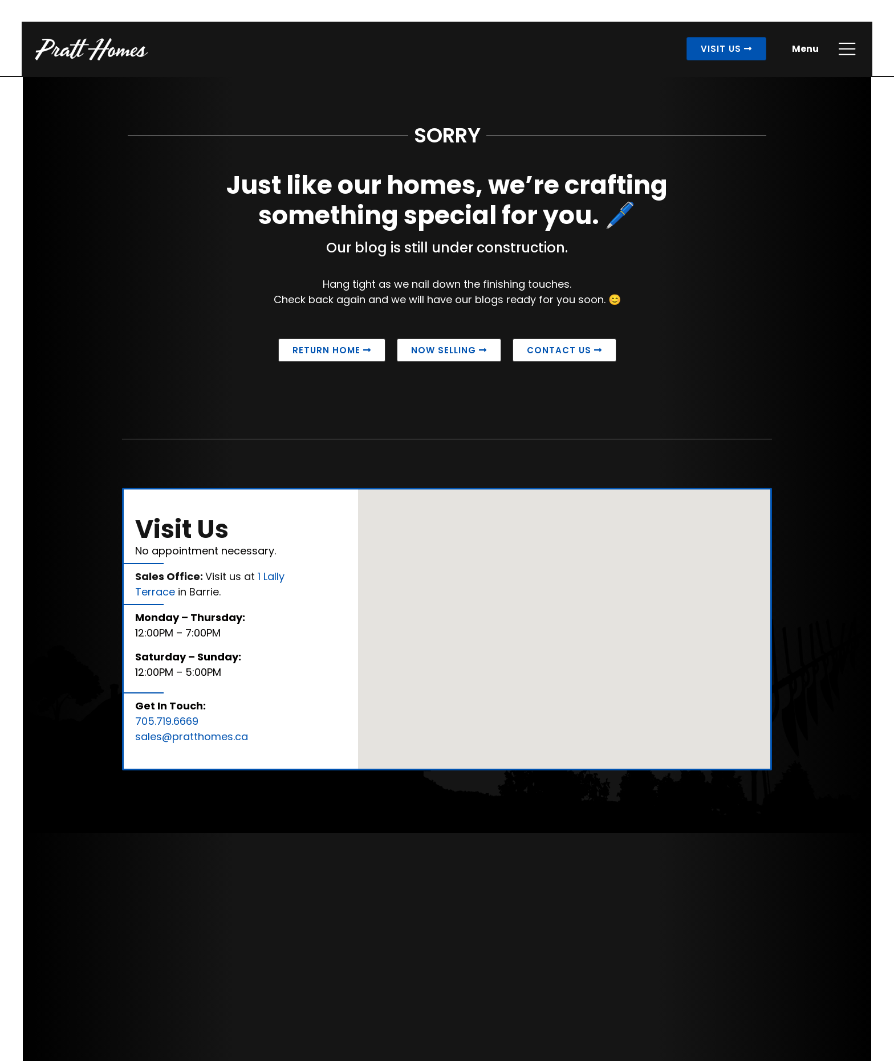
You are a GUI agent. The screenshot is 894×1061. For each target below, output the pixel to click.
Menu (804, 49)
